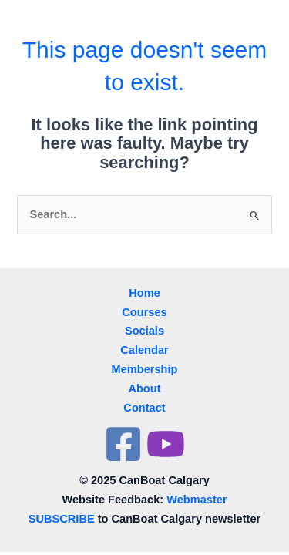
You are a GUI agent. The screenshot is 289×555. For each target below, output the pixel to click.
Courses (144, 312)
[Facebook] (123, 444)
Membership (145, 369)
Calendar (144, 350)
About (144, 388)
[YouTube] (165, 444)
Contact (144, 408)
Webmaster (196, 499)
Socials (144, 331)
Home (144, 293)
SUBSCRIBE (62, 519)
